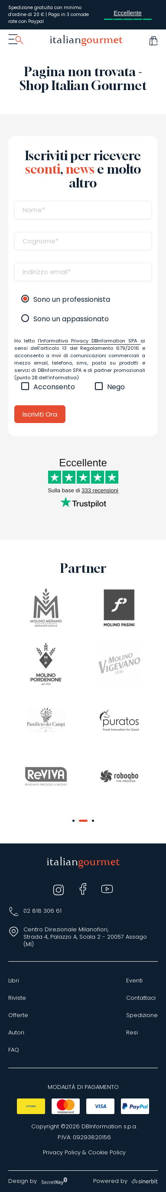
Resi (132, 1033)
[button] (73, 821)
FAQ (13, 1050)
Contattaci (141, 998)
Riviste (17, 998)
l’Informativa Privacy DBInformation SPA (89, 340)
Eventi (134, 981)
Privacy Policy (62, 1153)
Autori (16, 1033)
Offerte (18, 1015)
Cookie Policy (107, 1153)
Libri (13, 981)
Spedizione (142, 1015)
